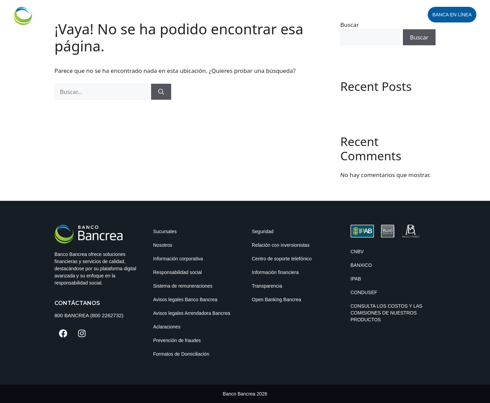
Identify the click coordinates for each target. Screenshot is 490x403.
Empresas (218, 14)
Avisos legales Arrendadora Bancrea (191, 313)
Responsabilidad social (177, 272)
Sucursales (165, 231)
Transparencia (267, 286)
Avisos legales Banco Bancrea (185, 299)
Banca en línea (452, 14)
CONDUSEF (363, 292)
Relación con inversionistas (281, 245)
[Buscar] (161, 92)
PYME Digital (305, 14)
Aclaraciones (166, 326)
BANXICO (361, 265)
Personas (262, 14)
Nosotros (162, 245)
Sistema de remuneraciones (182, 286)
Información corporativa (178, 258)
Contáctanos (77, 303)
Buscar (419, 37)
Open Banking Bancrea (276, 299)
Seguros (344, 14)
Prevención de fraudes (177, 340)
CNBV (357, 251)
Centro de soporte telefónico (282, 258)
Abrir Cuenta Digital (392, 14)
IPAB (355, 278)
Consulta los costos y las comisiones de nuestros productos (386, 312)
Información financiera (275, 272)
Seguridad (263, 231)
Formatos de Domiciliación (181, 354)
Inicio (184, 14)
